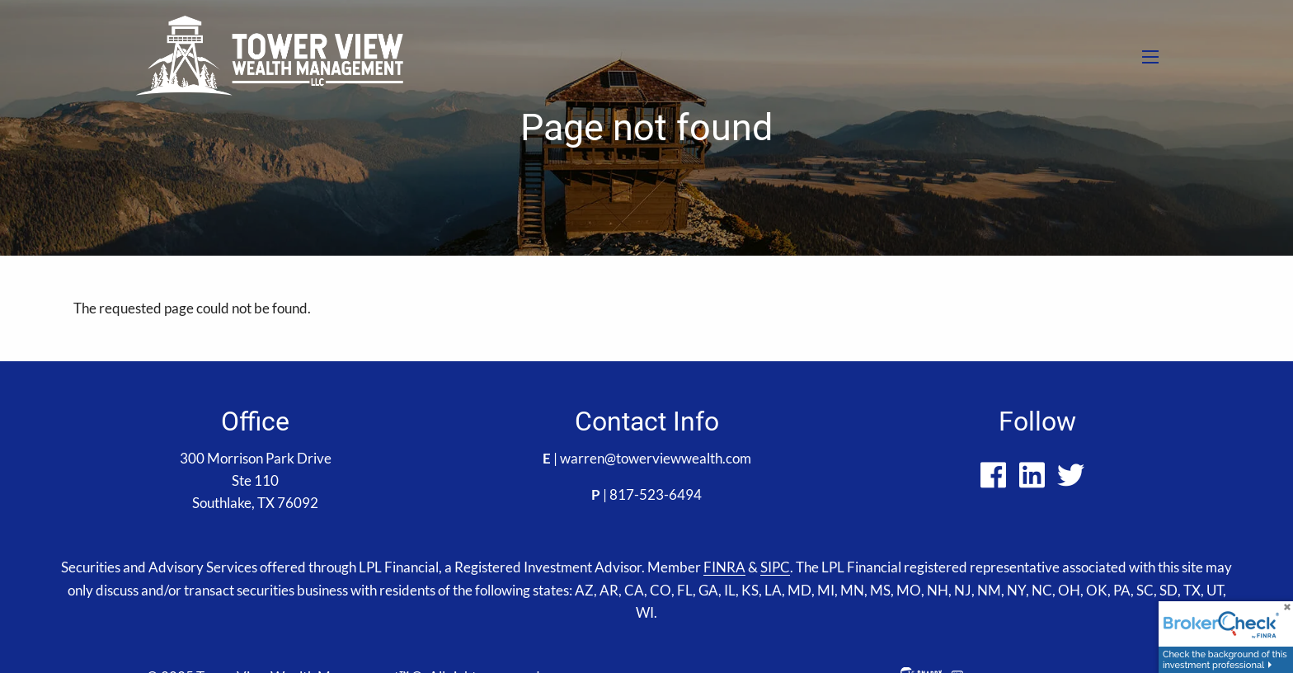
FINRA (724, 567)
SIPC (775, 567)
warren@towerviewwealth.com (655, 458)
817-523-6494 (655, 494)
